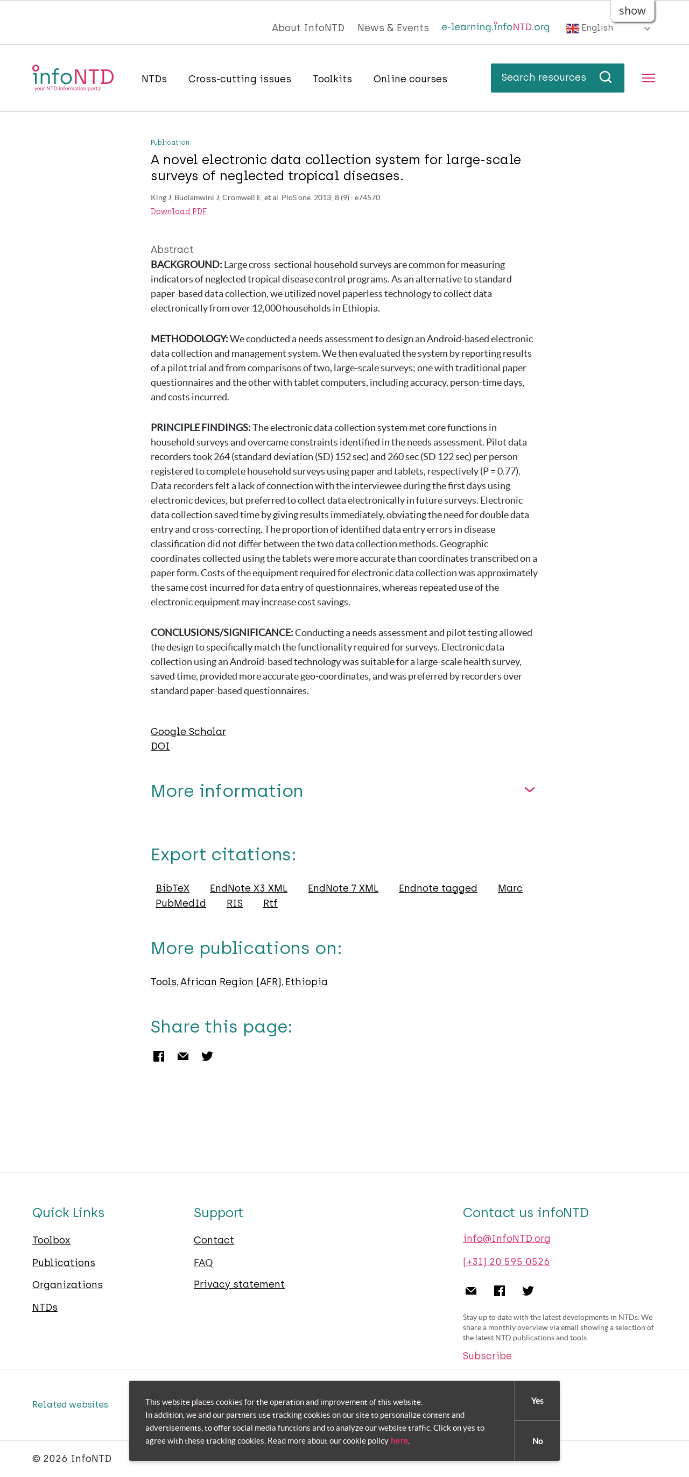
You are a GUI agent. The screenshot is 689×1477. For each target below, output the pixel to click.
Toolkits (332, 79)
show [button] (632, 10)
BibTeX (172, 888)
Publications (63, 1263)
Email (183, 1056)
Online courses (410, 79)
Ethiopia (306, 982)
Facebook (159, 1056)
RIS (235, 903)
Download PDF (179, 212)
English (589, 28)
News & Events (393, 28)
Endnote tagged (438, 888)
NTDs (154, 79)
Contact (214, 1240)
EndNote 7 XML (343, 888)
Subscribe (487, 1356)
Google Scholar (188, 732)
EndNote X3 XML (248, 888)
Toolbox (51, 1240)
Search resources (558, 77)
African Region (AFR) (231, 982)
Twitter (207, 1056)
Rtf (270, 903)
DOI (160, 746)
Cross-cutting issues (239, 79)
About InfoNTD (308, 28)
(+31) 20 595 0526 (506, 1262)
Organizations (67, 1285)
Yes (537, 1400)
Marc (510, 888)
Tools (164, 982)
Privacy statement (239, 1284)
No (537, 1441)
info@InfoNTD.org (507, 1239)
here (399, 1441)
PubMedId (181, 903)
